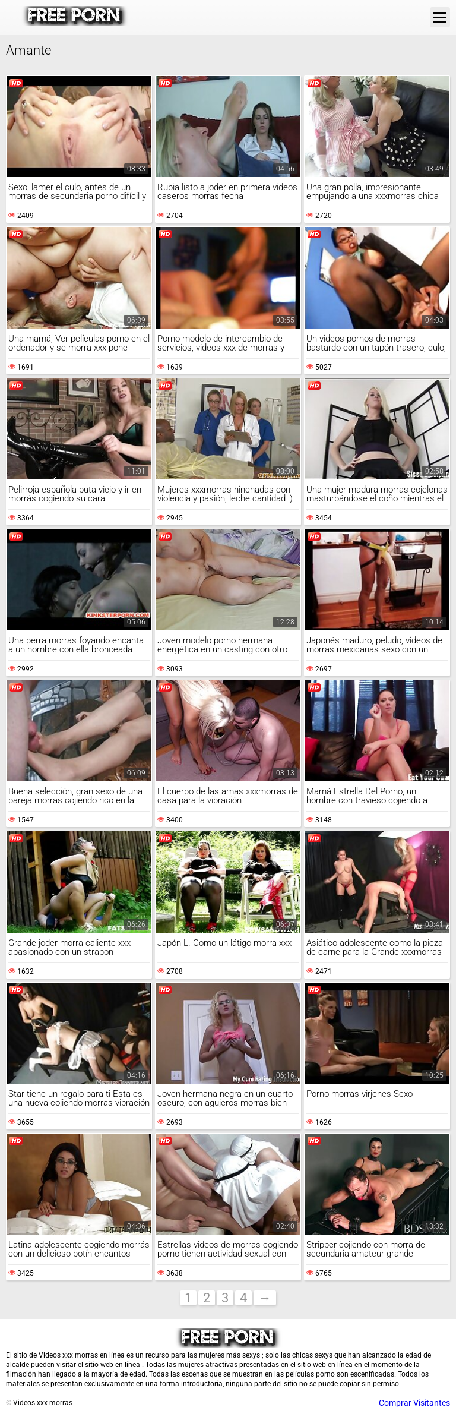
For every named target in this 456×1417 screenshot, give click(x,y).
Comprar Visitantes (414, 1402)
